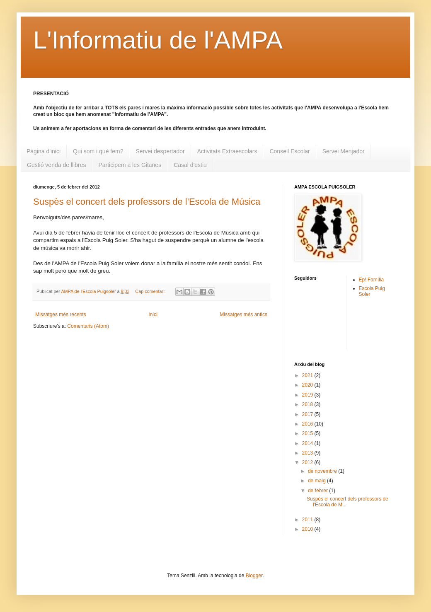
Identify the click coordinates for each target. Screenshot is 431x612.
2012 (308, 462)
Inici (152, 314)
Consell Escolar (289, 151)
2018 (308, 404)
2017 (308, 414)
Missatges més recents (60, 314)
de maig (317, 481)
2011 (308, 519)
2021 (308, 375)
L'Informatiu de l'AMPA (158, 40)
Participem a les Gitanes (129, 165)
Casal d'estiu (190, 165)
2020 (308, 385)
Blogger (254, 575)
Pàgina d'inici (44, 151)
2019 (308, 395)
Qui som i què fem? (98, 151)
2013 (308, 453)
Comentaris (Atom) (88, 326)
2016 (308, 424)
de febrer (318, 490)
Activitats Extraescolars (227, 151)
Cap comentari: (151, 291)
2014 (308, 443)
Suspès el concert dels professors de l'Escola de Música (146, 201)
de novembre (323, 471)
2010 (308, 529)
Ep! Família (371, 280)
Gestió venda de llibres (56, 165)
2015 (308, 433)
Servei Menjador (343, 151)
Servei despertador (160, 151)
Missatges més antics (243, 314)
